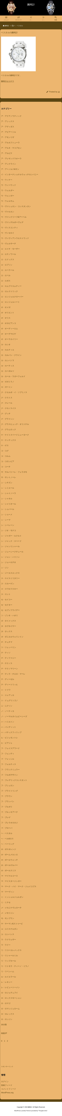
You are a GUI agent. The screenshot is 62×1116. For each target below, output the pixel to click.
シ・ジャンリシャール (10, 546)
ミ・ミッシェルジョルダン (12, 897)
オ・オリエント (7, 313)
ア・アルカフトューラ (10, 143)
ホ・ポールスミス (8, 870)
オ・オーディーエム (9, 329)
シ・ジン (5, 568)
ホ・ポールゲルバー (9, 865)
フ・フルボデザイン (9, 775)
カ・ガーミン (6, 387)
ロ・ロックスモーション (11, 998)
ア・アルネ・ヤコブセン (11, 148)
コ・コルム (5, 456)
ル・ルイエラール (8, 977)
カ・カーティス (7, 366)
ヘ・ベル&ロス (7, 839)
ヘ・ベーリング (7, 844)
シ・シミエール (7, 488)
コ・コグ (5, 451)
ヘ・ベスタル (18, 26)
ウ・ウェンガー (7, 196)
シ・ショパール (7, 509)
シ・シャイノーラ (8, 493)
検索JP (4, 1033)
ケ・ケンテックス (8, 440)
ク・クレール (6, 403)
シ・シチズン (6, 483)
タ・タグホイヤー (8, 626)
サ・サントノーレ (8, 477)
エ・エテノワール (8, 254)
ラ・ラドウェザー (8, 940)
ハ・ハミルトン (7, 722)
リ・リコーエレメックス (11, 950)
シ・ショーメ (6, 514)
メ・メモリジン (7, 913)
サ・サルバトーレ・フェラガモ (14, 472)
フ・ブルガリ (6, 807)
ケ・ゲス (5, 445)
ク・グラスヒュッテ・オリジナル (15, 424)
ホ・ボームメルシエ (9, 855)
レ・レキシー (6, 982)
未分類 (4, 1025)
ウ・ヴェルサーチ (8, 244)
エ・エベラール (7, 270)
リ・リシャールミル (9, 955)
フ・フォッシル (7, 759)
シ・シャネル (6, 499)
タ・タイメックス (8, 621)
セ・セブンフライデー (10, 610)
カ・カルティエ (7, 350)
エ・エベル (5, 275)
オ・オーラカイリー (9, 339)
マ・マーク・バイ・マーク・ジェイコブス (18, 886)
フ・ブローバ (6, 828)
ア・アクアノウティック (11, 116)
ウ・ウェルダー (7, 190)
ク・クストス (6, 398)
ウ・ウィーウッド (8, 185)
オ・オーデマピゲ (8, 334)
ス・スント (5, 594)
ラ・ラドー (5, 945)
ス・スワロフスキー (9, 589)
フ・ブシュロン (7, 785)
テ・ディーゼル (7, 679)
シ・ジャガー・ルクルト (11, 536)
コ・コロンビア (7, 461)
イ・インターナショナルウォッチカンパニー (19, 174)
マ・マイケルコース (9, 876)
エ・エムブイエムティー (11, 286)
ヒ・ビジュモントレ (9, 738)
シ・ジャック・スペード (11, 541)
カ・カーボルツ (7, 371)
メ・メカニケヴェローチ (11, 908)
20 (59, 92)
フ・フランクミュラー (10, 770)
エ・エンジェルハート (10, 302)
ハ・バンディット (8, 727)
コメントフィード (8, 1089)
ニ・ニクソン (6, 706)
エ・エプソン (6, 265)
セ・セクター (6, 605)
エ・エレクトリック (9, 291)
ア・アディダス (7, 127)
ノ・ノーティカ (7, 711)
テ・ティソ (5, 653)
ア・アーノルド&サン (10, 169)
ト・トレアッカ (7, 695)
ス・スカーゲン (7, 584)
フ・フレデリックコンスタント (14, 780)
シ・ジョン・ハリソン (10, 557)
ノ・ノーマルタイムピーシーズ (14, 716)
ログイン (5, 1082)
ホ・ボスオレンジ (8, 849)
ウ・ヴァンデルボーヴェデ (12, 222)
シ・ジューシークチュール (12, 552)
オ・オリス (5, 318)
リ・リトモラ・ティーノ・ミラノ (15, 966)
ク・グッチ (5, 414)
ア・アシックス (7, 121)
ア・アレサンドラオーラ (11, 159)
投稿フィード (6, 1085)
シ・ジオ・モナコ (8, 530)
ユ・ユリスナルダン (9, 929)
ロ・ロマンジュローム (10, 1009)
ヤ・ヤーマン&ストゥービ (12, 924)
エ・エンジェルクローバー (12, 297)
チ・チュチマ (6, 642)
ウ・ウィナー (6, 180)
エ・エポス (5, 281)
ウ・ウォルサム (7, 201)
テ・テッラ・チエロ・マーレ (13, 674)
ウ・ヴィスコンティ (9, 228)
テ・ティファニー (8, 658)
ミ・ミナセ (5, 902)
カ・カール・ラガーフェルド (13, 376)
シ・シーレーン (7, 525)
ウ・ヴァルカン (7, 212)
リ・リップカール (8, 961)
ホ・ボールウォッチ (9, 860)
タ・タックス (6, 631)
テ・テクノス (6, 663)
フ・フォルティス (8, 764)
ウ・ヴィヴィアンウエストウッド (15, 238)
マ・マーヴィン (7, 892)
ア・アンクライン (8, 164)
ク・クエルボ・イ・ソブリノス (14, 392)
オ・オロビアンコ (8, 323)
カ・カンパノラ (7, 360)
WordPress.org (7, 1093)
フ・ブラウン (6, 796)
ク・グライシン (7, 419)
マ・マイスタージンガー (11, 881)
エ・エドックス (7, 259)
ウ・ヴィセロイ (7, 233)
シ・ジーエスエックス (10, 573)
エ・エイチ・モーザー (10, 249)
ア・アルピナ (6, 153)
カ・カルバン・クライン (11, 355)
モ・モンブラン (7, 918)
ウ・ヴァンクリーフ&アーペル (13, 217)
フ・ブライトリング (9, 791)
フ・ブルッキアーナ (9, 812)
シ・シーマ (5, 520)
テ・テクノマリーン (9, 669)
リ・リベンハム (7, 971)
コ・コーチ (5, 467)
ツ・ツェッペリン (8, 647)
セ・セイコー (6, 600)
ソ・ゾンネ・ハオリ (9, 615)
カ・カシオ (5, 344)
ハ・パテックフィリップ (11, 732)
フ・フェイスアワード (10, 748)
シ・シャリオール (8, 504)
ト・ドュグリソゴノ (9, 700)
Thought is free (43, 1110)
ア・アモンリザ (7, 137)
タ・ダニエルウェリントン (12, 637)
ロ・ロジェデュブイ (9, 993)
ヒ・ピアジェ (6, 743)
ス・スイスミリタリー (10, 578)
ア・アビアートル (8, 132)
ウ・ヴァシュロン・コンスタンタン (16, 206)
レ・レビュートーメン (10, 987)
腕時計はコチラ (7, 81)
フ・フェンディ (7, 754)
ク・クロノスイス (8, 408)
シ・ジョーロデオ (8, 562)
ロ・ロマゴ (5, 1003)
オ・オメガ (5, 307)
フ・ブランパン (7, 801)
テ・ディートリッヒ (9, 685)
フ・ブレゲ (5, 817)
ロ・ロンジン (6, 1019)
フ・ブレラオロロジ (9, 823)
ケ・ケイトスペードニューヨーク (15, 435)
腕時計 (7, 26)
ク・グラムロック (8, 429)
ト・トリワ (5, 690)
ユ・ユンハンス (7, 934)
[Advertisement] (19, 1056)
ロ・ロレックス (7, 1014)
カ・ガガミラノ (7, 382)
